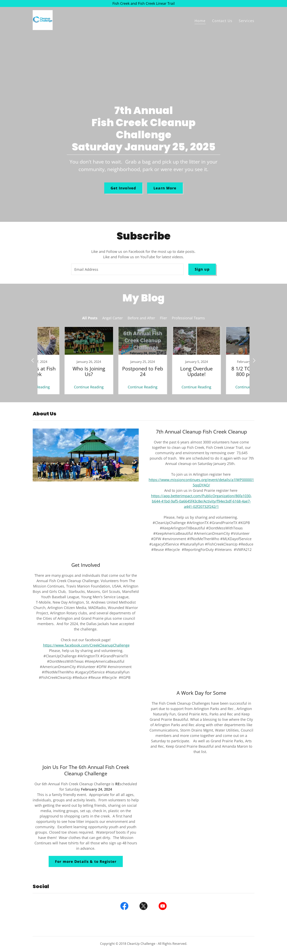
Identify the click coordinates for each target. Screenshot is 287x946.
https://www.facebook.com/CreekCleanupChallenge (86, 645)
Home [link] (200, 20)
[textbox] (127, 269)
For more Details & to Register (85, 861)
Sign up (202, 269)
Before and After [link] (141, 318)
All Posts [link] (89, 318)
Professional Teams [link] (188, 318)
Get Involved (123, 188)
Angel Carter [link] (112, 318)
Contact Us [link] (222, 20)
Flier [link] (163, 318)
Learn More (164, 188)
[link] (43, 19)
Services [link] (246, 20)
